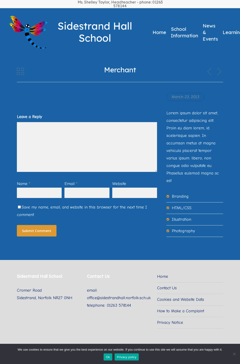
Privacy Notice (170, 322)
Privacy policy (126, 357)
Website (119, 183)
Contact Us (167, 288)
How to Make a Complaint (180, 311)
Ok (108, 357)
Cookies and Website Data (180, 299)
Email (71, 183)
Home (162, 276)
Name (23, 183)
